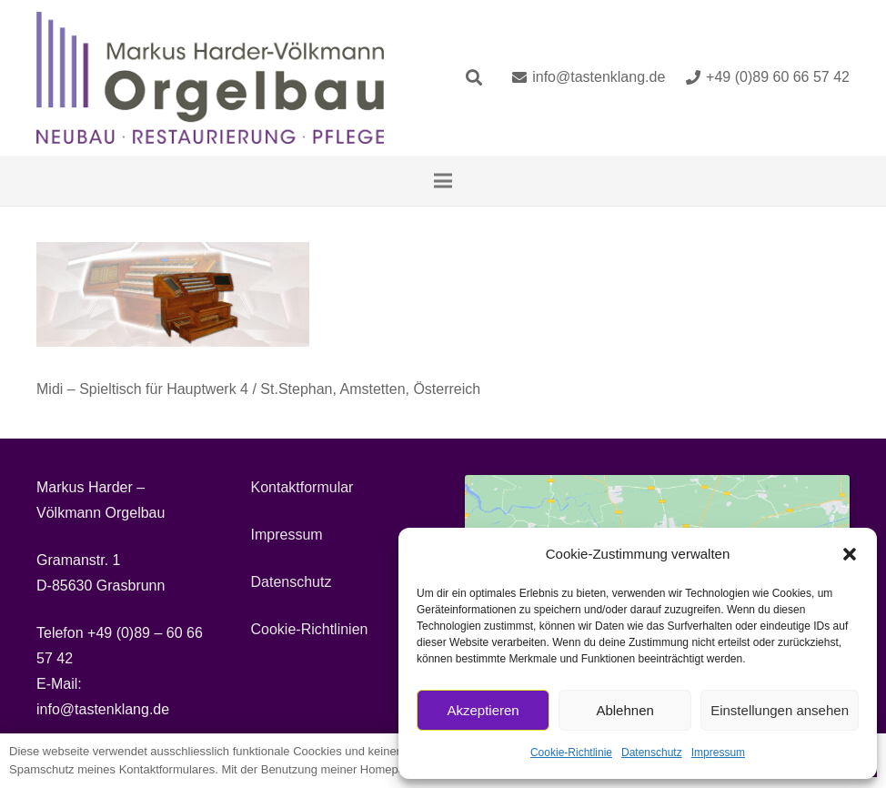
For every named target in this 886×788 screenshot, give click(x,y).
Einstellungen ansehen (779, 710)
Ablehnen (624, 710)
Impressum (718, 752)
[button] (850, 554)
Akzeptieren (483, 710)
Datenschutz (651, 752)
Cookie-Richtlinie (571, 752)
